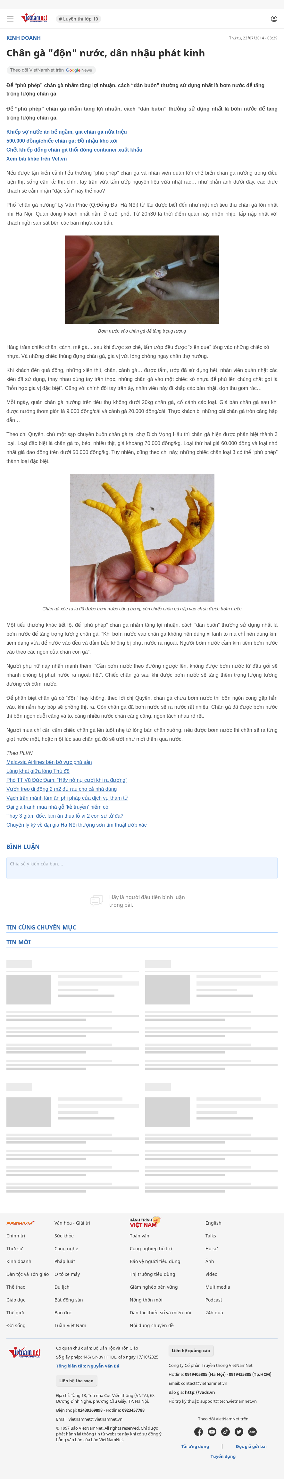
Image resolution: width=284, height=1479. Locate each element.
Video (211, 1274)
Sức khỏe (64, 1236)
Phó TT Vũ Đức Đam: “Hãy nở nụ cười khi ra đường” (66, 780)
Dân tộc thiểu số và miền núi (160, 1313)
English (213, 1223)
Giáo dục (15, 1300)
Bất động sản (68, 1300)
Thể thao (15, 1287)
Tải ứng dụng (195, 1446)
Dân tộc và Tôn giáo (27, 1274)
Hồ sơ (211, 1248)
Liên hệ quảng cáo (191, 1350)
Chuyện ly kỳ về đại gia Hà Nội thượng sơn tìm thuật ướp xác (76, 825)
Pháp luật (64, 1261)
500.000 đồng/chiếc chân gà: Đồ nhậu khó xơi (62, 141)
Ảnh (209, 1261)
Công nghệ (66, 1248)
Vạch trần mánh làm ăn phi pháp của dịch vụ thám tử (67, 798)
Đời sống (16, 1325)
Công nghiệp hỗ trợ (151, 1248)
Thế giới (15, 1313)
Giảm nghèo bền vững (154, 1287)
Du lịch (62, 1287)
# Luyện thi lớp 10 (78, 19)
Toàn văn (139, 1236)
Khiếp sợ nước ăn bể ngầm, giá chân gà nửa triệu (66, 132)
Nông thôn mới (146, 1300)
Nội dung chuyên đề (152, 1325)
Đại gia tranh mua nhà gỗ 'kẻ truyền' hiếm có (57, 807)
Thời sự (14, 1248)
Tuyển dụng (223, 1456)
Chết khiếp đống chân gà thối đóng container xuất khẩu (74, 150)
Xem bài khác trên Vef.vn (36, 158)
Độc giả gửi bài (251, 1446)
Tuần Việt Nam (70, 1325)
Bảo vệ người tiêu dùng (155, 1261)
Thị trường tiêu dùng (152, 1274)
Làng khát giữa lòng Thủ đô (38, 771)
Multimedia (217, 1287)
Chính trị (15, 1236)
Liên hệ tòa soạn (76, 1381)
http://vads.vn (200, 1392)
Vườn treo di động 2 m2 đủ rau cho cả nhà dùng (61, 789)
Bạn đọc (63, 1313)
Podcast (213, 1300)
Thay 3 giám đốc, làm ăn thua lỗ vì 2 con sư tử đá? (64, 816)
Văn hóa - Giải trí (72, 1223)
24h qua (214, 1313)
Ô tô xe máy (67, 1274)
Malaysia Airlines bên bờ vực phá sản (49, 762)
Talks (210, 1236)
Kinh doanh (23, 37)
